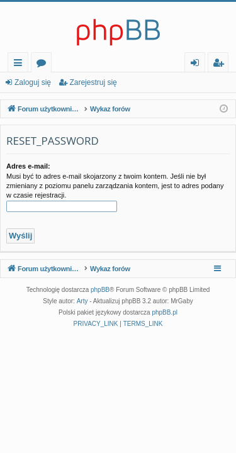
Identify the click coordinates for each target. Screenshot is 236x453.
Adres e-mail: (28, 166)
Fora (44, 64)
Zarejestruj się (92, 82)
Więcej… (20, 64)
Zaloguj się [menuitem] (197, 64)
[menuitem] (96, 324)
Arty (82, 301)
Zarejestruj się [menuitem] (221, 64)
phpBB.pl (164, 312)
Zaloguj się (32, 82)
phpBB (100, 289)
